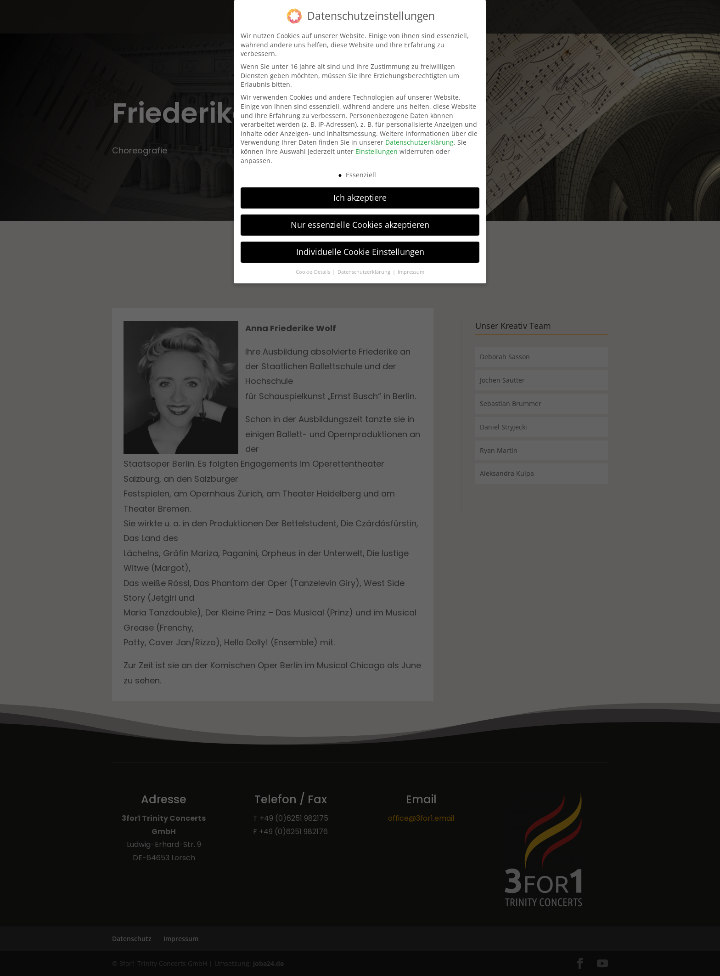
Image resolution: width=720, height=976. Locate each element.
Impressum (411, 266)
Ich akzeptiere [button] (360, 191)
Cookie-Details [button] (314, 266)
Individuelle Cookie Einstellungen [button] (360, 246)
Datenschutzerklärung (419, 136)
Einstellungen (376, 145)
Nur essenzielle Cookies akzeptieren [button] (360, 219)
